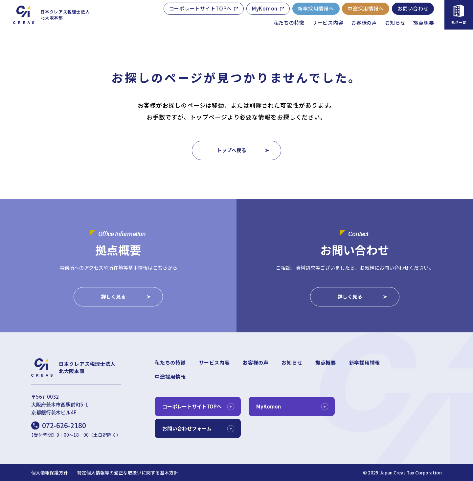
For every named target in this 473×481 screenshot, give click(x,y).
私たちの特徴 (289, 22)
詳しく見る (113, 297)
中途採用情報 (170, 376)
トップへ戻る (231, 150)
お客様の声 (364, 22)
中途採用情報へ (366, 8)
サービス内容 (328, 22)
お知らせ (395, 22)
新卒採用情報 (364, 362)
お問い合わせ (413, 8)
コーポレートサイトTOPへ (200, 8)
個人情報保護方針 (49, 473)
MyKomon (265, 8)
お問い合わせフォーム (187, 428)
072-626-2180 (64, 425)
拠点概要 (423, 22)
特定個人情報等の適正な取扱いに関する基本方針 (127, 473)
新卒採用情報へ (316, 8)
